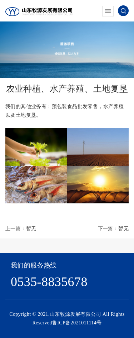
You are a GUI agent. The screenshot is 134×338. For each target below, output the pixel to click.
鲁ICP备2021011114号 (77, 322)
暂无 (31, 228)
